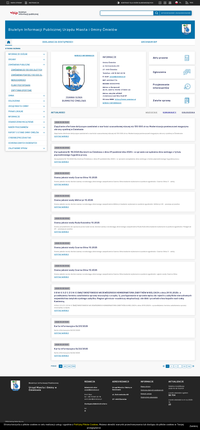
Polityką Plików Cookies (86, 424)
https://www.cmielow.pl (125, 99)
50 (69, 366)
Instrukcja (32, 3)
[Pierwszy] (164, 366)
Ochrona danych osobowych (152, 390)
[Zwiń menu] (44, 65)
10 (61, 366)
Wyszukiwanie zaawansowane (176, 13)
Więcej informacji (112, 103)
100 (73, 366)
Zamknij (194, 426)
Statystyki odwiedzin (149, 397)
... (180, 366)
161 (184, 366)
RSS (189, 2)
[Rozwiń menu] (44, 54)
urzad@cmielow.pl (117, 77)
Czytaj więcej (61, 136)
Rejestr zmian (146, 394)
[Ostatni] (193, 366)
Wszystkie (152, 112)
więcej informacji (84, 56)
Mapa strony (14, 3)
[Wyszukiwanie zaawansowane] (126, 13)
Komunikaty (169, 112)
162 (189, 366)
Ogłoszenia (188, 112)
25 (65, 366)
